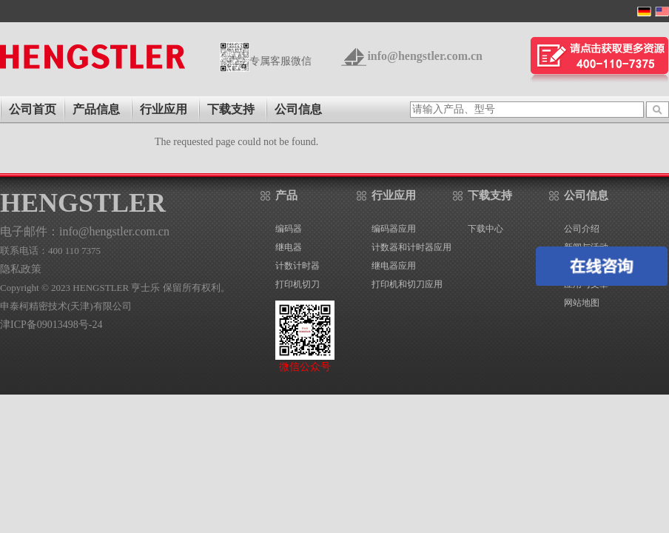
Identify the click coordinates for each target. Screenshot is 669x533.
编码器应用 (394, 229)
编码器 (288, 229)
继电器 (288, 247)
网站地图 (581, 303)
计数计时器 (297, 266)
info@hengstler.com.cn (425, 56)
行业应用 (163, 109)
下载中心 (485, 229)
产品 (286, 195)
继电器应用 (394, 266)
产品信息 (96, 109)
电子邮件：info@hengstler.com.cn (84, 231)
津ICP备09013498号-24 (51, 324)
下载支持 (231, 109)
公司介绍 (581, 229)
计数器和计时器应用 (411, 247)
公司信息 (298, 109)
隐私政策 (20, 269)
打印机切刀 (297, 284)
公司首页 (32, 109)
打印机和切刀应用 (407, 284)
